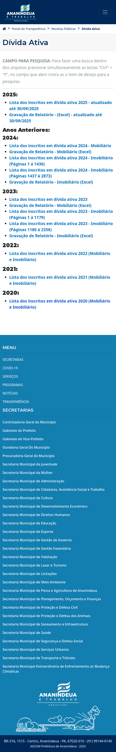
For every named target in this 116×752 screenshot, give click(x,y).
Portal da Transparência (28, 29)
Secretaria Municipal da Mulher (28, 472)
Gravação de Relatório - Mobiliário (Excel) (50, 152)
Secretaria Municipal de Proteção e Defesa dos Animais (47, 615)
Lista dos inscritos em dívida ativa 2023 (48, 199)
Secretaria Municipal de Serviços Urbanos (36, 649)
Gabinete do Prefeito (19, 430)
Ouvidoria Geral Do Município (26, 447)
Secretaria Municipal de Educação (29, 523)
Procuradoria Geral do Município (29, 455)
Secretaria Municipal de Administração (33, 481)
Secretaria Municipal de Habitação (30, 557)
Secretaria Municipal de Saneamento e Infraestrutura (45, 624)
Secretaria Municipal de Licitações (30, 573)
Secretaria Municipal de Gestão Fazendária (37, 548)
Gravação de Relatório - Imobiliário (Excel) (51, 182)
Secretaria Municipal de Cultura (28, 498)
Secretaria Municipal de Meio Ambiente (34, 582)
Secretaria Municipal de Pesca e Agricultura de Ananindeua (50, 590)
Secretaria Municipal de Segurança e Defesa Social (43, 641)
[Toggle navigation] (105, 12)
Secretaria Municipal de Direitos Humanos (36, 514)
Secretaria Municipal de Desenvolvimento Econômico (45, 506)
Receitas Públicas (63, 29)
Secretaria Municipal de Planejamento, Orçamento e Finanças (52, 599)
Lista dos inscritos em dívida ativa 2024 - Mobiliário (60, 145)
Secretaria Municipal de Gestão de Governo (37, 540)
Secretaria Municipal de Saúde (27, 632)
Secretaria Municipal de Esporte (28, 531)
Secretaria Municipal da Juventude (30, 464)
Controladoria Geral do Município (29, 422)
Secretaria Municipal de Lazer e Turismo (34, 565)
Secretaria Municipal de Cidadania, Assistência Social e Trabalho (54, 489)
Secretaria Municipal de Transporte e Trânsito (39, 658)
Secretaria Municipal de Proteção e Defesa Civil (40, 607)
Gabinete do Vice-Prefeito (23, 439)
